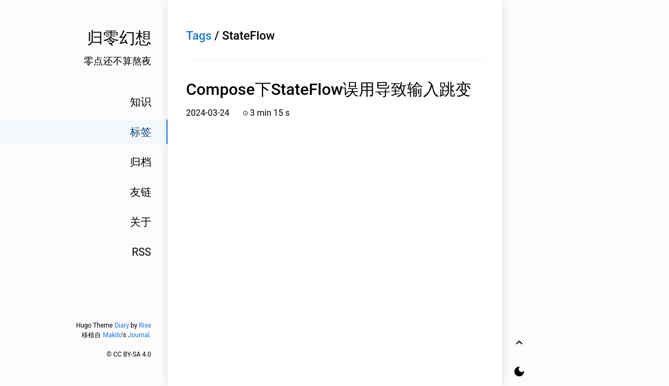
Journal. (139, 335)
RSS (141, 252)
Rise (145, 325)
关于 (140, 222)
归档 (140, 161)
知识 (140, 101)
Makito (112, 335)
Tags (199, 35)
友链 (140, 191)
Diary (121, 325)
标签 (140, 131)
